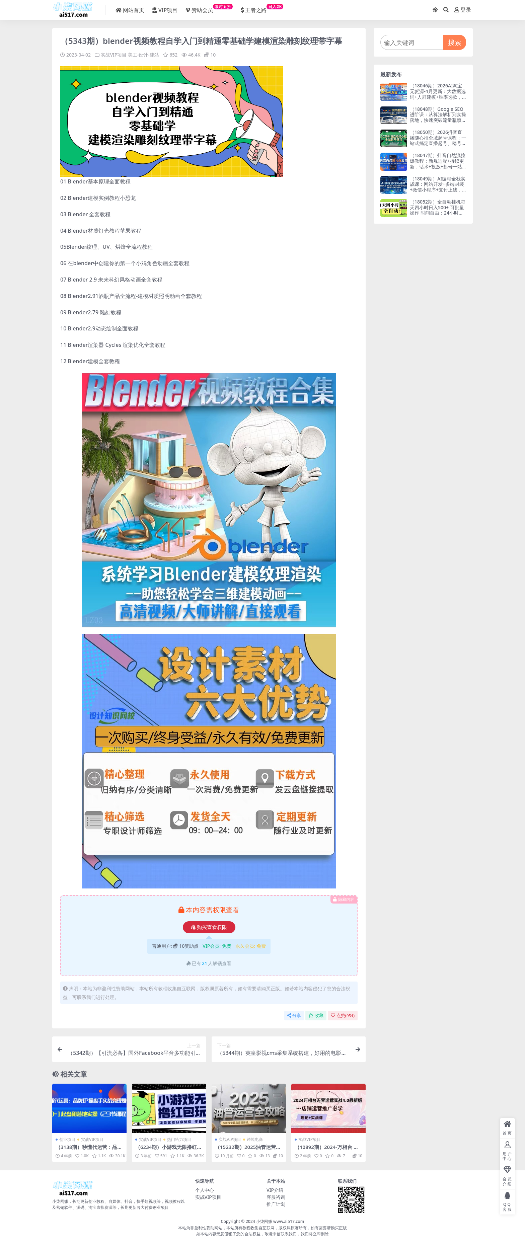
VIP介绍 (275, 1190)
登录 (462, 10)
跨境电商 (255, 1139)
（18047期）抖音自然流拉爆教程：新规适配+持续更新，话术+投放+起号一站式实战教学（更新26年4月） (437, 166)
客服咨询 (276, 1197)
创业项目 (67, 1139)
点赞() (343, 1015)
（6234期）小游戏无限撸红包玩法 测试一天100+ (168, 1150)
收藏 (315, 1015)
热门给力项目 (179, 1139)
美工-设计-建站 (143, 55)
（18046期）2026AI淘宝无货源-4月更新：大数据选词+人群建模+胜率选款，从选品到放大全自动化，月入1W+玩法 (438, 96)
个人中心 (204, 1190)
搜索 (454, 42)
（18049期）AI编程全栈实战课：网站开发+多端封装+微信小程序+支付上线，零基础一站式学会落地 (437, 187)
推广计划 (276, 1204)
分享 (294, 1015)
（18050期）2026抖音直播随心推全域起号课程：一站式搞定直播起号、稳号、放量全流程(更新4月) (438, 140)
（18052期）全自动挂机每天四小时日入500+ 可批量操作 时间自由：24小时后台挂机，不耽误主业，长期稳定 (438, 213)
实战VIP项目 (114, 55)
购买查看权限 (209, 927)
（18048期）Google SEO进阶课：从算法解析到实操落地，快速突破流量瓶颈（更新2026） (438, 117)
